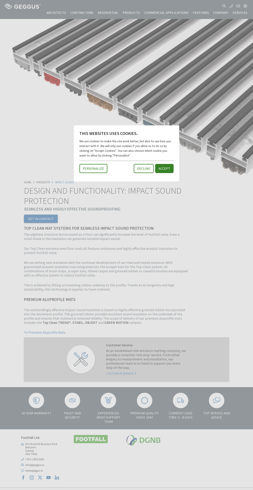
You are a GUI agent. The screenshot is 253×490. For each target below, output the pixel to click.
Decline (143, 168)
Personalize (93, 168)
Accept (164, 168)
